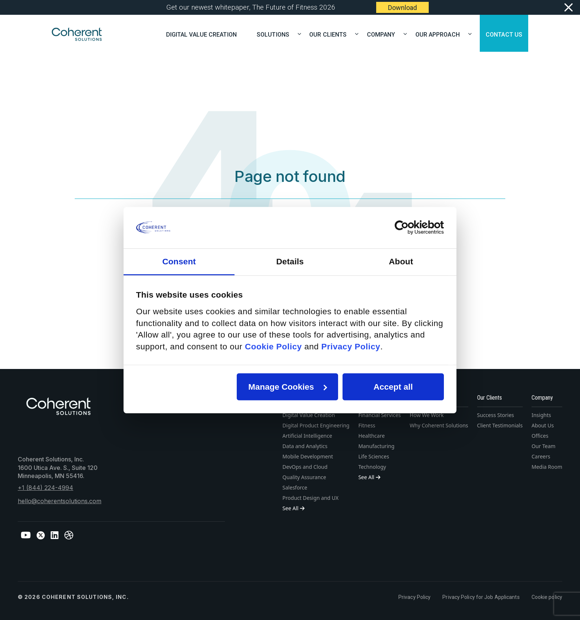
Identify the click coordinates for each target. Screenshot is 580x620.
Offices (540, 435)
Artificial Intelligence (307, 435)
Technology (372, 466)
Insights (541, 415)
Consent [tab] (179, 261)
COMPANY (384, 34)
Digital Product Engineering (316, 425)
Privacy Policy (414, 597)
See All (293, 508)
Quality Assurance (304, 477)
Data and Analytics (305, 446)
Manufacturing (376, 446)
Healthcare (371, 435)
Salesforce (295, 487)
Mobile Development (308, 456)
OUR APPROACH (440, 34)
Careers (541, 456)
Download (402, 7)
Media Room (547, 466)
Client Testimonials (500, 425)
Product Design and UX (311, 497)
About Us (543, 425)
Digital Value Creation (201, 34)
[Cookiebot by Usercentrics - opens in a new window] (411, 227)
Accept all (393, 387)
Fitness (366, 425)
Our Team (544, 446)
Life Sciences (373, 456)
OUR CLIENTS (331, 34)
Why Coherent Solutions (439, 425)
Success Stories (495, 415)
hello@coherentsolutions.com (59, 501)
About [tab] (401, 261)
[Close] (568, 7)
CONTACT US (504, 34)
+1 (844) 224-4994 (45, 487)
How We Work (427, 415)
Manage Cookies (287, 387)
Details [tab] (290, 261)
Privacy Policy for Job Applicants (480, 597)
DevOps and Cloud (305, 466)
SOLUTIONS (276, 34)
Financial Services (379, 415)
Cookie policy (547, 597)
